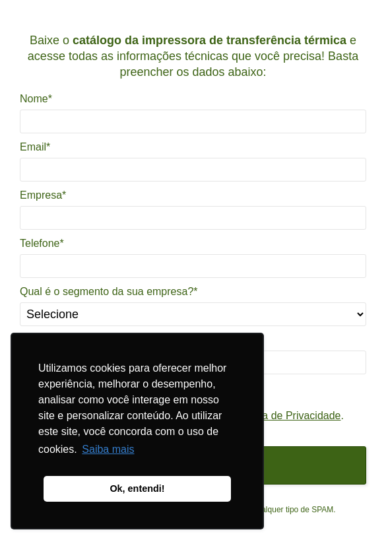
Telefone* (42, 243)
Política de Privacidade (287, 415)
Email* (35, 146)
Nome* (36, 98)
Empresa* (43, 195)
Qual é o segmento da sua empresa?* (109, 291)
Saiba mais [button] (108, 449)
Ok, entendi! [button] (137, 488)
